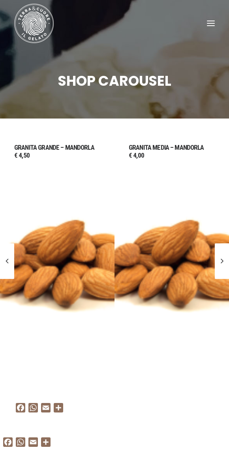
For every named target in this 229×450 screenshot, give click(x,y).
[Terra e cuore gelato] (34, 23)
